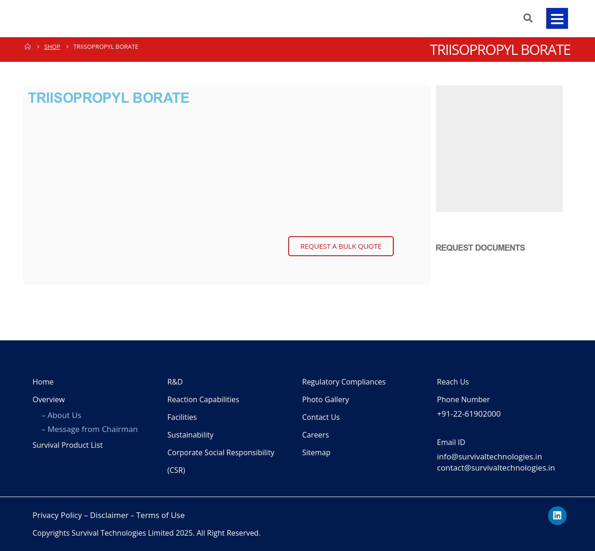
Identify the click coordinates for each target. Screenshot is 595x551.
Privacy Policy (57, 515)
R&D (175, 382)
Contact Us (321, 417)
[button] (557, 18)
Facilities (182, 417)
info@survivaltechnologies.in (489, 456)
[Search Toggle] (525, 18)
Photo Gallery (325, 399)
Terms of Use (160, 515)
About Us (64, 415)
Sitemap (316, 452)
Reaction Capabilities (203, 399)
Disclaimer (109, 515)
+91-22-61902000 (469, 413)
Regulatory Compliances (344, 382)
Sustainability (190, 435)
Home (43, 382)
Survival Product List (68, 445)
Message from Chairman (92, 429)
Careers (315, 435)
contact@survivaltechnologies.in (496, 467)
